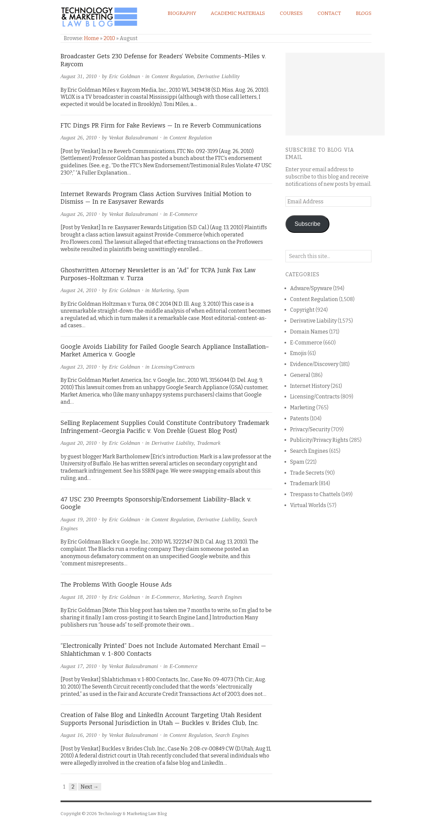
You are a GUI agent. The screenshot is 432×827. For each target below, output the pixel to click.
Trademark (209, 443)
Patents (299, 418)
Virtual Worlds (308, 505)
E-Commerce (183, 214)
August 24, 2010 (79, 290)
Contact (329, 13)
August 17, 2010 (79, 666)
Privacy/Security (310, 429)
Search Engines (225, 597)
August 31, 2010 (79, 76)
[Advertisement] (335, 94)
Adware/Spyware (311, 288)
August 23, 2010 (79, 367)
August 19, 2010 (79, 519)
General (300, 375)
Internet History (310, 386)
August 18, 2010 (79, 597)
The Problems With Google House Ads (116, 584)
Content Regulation (172, 76)
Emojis (298, 353)
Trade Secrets (307, 473)
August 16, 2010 (79, 735)
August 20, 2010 (79, 443)
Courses (291, 13)
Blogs (363, 13)
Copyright (302, 310)
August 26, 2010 (79, 137)
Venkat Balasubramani (133, 137)
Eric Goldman (124, 76)
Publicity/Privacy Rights (319, 440)
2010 (109, 38)
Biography (182, 13)
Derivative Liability (218, 76)
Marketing (162, 290)
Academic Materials (238, 13)
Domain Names (309, 332)
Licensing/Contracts (173, 367)
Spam (183, 290)
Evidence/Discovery (314, 364)
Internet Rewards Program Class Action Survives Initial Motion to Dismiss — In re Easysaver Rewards (156, 198)
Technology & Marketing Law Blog (132, 813)
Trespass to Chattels (315, 494)
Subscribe (307, 224)
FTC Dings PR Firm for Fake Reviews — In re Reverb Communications (161, 125)
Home (91, 38)
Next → (90, 787)
